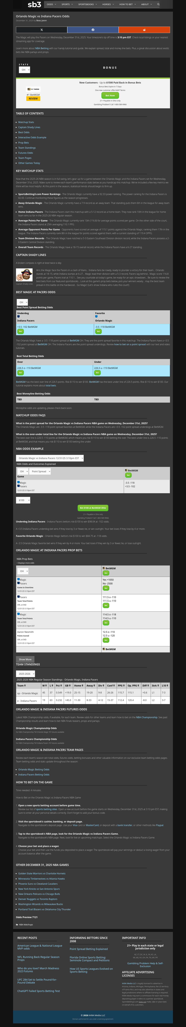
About (147, 4)
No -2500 (108, 583)
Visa (75, 825)
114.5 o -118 (109, 614)
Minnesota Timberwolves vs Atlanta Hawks (41, 878)
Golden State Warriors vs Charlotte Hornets (41, 873)
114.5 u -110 (109, 618)
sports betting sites (46, 809)
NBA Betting (42, 48)
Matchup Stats (26, 122)
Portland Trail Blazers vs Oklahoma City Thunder (44, 909)
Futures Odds (25, 152)
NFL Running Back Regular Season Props (38, 958)
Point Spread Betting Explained (89, 949)
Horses (109, 4)
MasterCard (92, 825)
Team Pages (24, 158)
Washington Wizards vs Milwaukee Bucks (40, 904)
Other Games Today (29, 163)
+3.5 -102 (130, 486)
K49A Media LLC (129, 983)
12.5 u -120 (109, 635)
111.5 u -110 (109, 600)
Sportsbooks (89, 4)
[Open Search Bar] (157, 4)
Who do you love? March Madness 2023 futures (38, 970)
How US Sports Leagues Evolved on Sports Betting (91, 970)
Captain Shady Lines (29, 127)
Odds (53, 4)
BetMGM (74, 340)
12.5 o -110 (109, 632)
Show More (25, 659)
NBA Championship (146, 717)
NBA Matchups (26, 924)
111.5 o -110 (109, 597)
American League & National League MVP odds (39, 947)
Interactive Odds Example (32, 137)
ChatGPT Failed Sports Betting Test (38, 991)
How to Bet (128, 4)
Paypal (159, 825)
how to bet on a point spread (130, 344)
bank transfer (125, 825)
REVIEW (33, 98)
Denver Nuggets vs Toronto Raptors (37, 899)
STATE (24, 64)
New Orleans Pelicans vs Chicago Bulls (39, 894)
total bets (51, 385)
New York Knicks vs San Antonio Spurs (39, 888)
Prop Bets (23, 142)
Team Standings (27, 147)
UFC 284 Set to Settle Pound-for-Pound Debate (37, 981)
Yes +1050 (108, 579)
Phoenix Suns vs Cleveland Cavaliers (38, 883)
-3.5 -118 (130, 482)
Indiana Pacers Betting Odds (33, 774)
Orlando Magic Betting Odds (33, 769)
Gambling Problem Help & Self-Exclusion (145, 965)
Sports (68, 4)
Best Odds (23, 132)
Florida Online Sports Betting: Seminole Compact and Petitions (90, 959)
